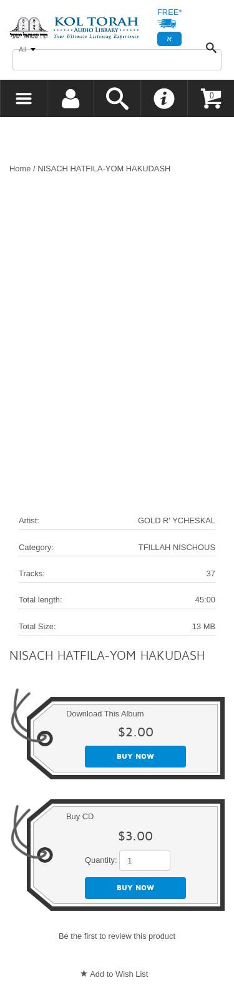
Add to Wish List (119, 974)
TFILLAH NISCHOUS (177, 547)
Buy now (135, 757)
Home (20, 168)
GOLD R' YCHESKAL (176, 520)
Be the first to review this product (117, 936)
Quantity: (101, 860)
